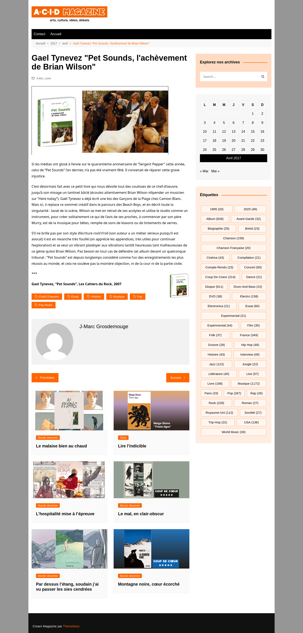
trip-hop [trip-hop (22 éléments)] (218, 422)
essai (74, 296)
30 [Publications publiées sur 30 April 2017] (262, 149)
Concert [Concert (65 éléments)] (253, 267)
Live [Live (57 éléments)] (252, 374)
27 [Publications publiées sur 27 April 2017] (233, 149)
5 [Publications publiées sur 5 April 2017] (224, 122)
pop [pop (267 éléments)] (234, 393)
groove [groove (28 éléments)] (216, 345)
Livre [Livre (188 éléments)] (215, 383)
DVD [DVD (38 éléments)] (215, 296)
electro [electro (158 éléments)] (249, 296)
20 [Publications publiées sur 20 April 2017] (233, 140)
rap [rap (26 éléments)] (256, 393)
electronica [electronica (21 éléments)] (219, 306)
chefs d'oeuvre (49, 296)
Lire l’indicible (132, 446)
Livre (48, 78)
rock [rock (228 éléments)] (216, 403)
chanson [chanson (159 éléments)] (233, 238)
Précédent (47, 377)
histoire (96, 296)
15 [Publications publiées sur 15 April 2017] (253, 131)
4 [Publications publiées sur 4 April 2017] (214, 122)
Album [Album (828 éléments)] (215, 219)
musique (119, 296)
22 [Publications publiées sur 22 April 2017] (253, 140)
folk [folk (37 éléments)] (215, 335)
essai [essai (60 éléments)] (252, 306)
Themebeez (71, 626)
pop (139, 296)
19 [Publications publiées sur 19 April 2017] (224, 140)
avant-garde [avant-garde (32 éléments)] (249, 219)
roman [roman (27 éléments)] (250, 403)
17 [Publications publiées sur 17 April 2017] (205, 140)
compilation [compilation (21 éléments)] (248, 257)
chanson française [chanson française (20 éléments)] (234, 248)
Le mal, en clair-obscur (141, 513)
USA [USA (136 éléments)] (251, 422)
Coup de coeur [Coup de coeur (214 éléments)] (220, 277)
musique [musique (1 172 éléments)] (249, 383)
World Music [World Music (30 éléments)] (233, 432)
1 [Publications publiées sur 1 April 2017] (253, 113)
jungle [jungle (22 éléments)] (250, 364)
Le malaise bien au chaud (61, 446)
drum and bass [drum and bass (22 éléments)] (248, 286)
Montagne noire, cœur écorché (148, 584)
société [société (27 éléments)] (253, 412)
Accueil (55, 34)
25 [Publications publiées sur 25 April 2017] (214, 149)
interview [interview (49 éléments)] (249, 354)
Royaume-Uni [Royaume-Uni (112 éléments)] (219, 412)
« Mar (204, 171)
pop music (45, 305)
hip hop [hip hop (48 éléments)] (250, 345)
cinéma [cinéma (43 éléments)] (215, 257)
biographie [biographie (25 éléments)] (218, 228)
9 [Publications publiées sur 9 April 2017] (262, 122)
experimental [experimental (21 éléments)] (233, 315)
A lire (39, 78)
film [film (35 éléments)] (253, 325)
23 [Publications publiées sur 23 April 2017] (262, 140)
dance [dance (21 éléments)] (254, 277)
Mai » (215, 171)
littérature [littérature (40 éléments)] (219, 374)
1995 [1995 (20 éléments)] (216, 209)
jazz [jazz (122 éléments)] (216, 364)
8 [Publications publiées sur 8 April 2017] (253, 122)
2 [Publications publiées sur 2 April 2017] (262, 113)
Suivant (175, 377)
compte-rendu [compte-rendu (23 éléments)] (219, 267)
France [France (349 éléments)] (249, 335)
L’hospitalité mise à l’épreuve (65, 513)
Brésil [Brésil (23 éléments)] (252, 228)
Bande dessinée (48, 437)
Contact (39, 34)
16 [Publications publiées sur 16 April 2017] (262, 131)
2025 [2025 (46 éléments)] (250, 209)
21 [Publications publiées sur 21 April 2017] (243, 140)
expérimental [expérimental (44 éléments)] (219, 325)
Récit (123, 437)
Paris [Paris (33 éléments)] (211, 393)
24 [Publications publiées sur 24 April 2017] (205, 149)
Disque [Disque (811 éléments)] (214, 286)
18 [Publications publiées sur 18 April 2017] (214, 140)
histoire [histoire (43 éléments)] (216, 354)
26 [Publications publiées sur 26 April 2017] (224, 149)
